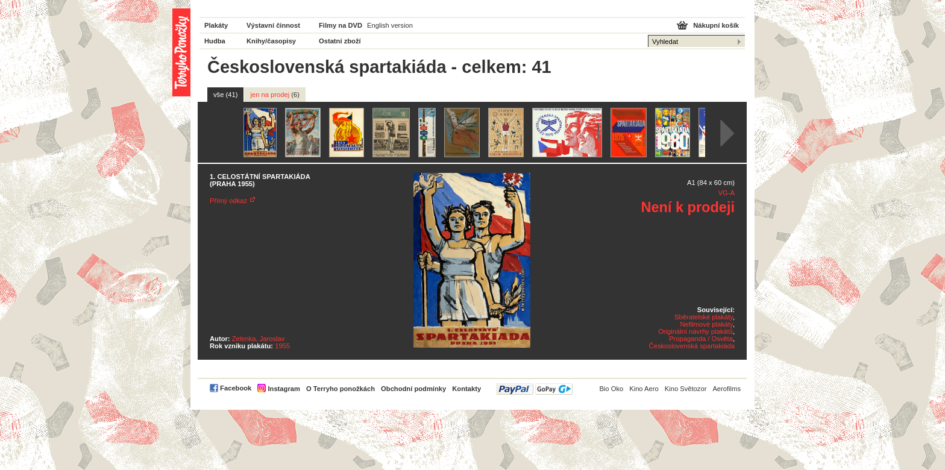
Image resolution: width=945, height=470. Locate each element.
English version (390, 25)
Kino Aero (644, 388)
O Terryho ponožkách (340, 388)
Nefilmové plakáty (706, 324)
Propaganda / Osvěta (701, 338)
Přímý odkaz (228, 200)
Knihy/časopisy (271, 41)
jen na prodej (275, 94)
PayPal (534, 389)
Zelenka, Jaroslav (258, 338)
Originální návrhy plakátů (695, 331)
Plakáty (216, 25)
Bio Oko (611, 388)
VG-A (726, 192)
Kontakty (466, 388)
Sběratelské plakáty (703, 317)
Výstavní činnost (273, 25)
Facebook (235, 388)
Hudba (214, 41)
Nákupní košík (716, 25)
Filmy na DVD (340, 25)
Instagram (284, 388)
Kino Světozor (686, 388)
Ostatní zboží (340, 41)
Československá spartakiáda (692, 345)
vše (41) (225, 94)
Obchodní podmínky (413, 388)
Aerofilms (726, 388)
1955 (282, 345)
